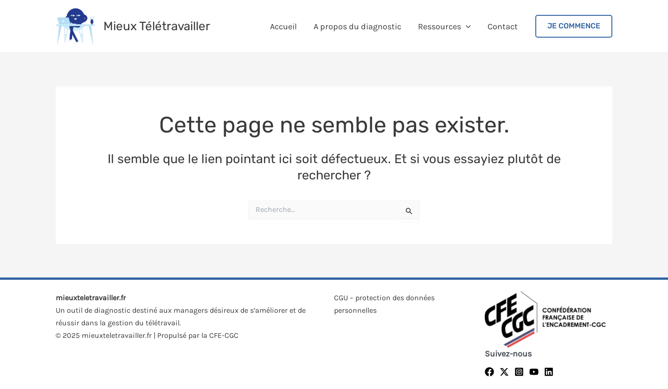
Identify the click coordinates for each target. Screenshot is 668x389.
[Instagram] (519, 371)
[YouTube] (534, 371)
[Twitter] (504, 371)
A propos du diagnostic (357, 26)
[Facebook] (489, 371)
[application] (466, 26)
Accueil (283, 26)
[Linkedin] (548, 371)
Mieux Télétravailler (156, 26)
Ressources (444, 26)
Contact (503, 26)
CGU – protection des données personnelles (384, 304)
